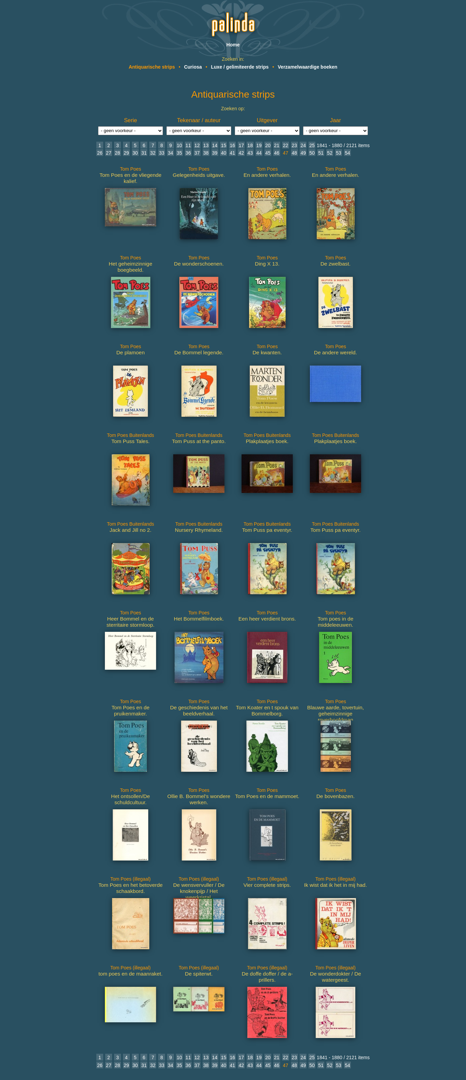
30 (135, 153)
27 (108, 153)
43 (250, 153)
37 (197, 153)
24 (303, 145)
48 (294, 153)
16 (232, 145)
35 (179, 153)
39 (215, 153)
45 (268, 153)
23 (294, 145)
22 (285, 145)
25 (312, 145)
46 (276, 153)
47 (285, 153)
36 (188, 153)
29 (126, 153)
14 (215, 145)
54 (347, 153)
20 (268, 145)
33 (161, 153)
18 (250, 145)
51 (321, 153)
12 (197, 145)
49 (303, 153)
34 (170, 153)
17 (241, 145)
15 (224, 145)
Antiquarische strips (152, 67)
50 (312, 153)
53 (338, 153)
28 (117, 153)
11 (188, 145)
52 (329, 153)
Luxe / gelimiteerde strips (240, 67)
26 (99, 153)
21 (276, 145)
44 (259, 153)
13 (206, 145)
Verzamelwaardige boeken (307, 67)
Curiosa (193, 67)
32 (153, 153)
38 (206, 153)
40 (224, 153)
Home (233, 44)
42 (241, 153)
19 (259, 145)
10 (179, 145)
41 (232, 153)
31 (144, 153)
